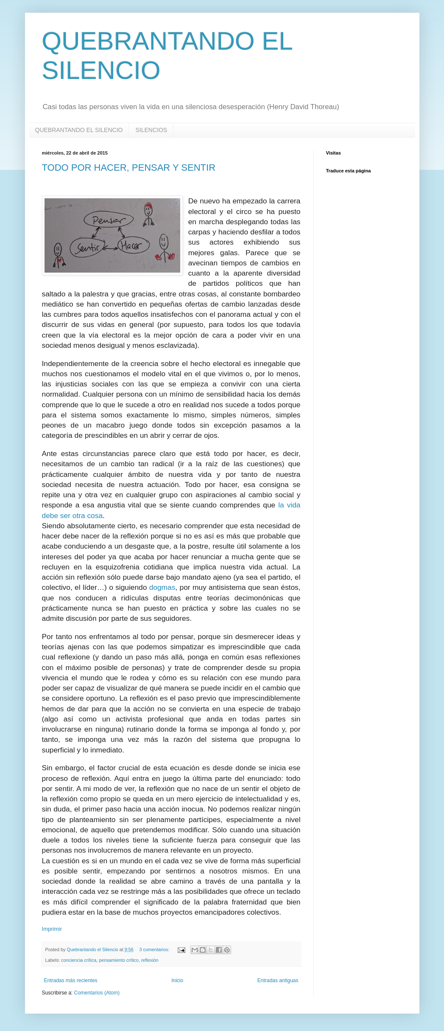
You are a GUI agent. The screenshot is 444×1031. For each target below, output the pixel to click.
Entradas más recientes (71, 980)
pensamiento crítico (119, 960)
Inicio (177, 980)
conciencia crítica (78, 960)
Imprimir (52, 929)
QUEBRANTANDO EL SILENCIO (79, 130)
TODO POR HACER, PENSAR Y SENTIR (129, 167)
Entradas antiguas (278, 980)
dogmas (162, 587)
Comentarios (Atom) (97, 993)
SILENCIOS (151, 130)
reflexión (150, 960)
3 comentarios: (155, 949)
